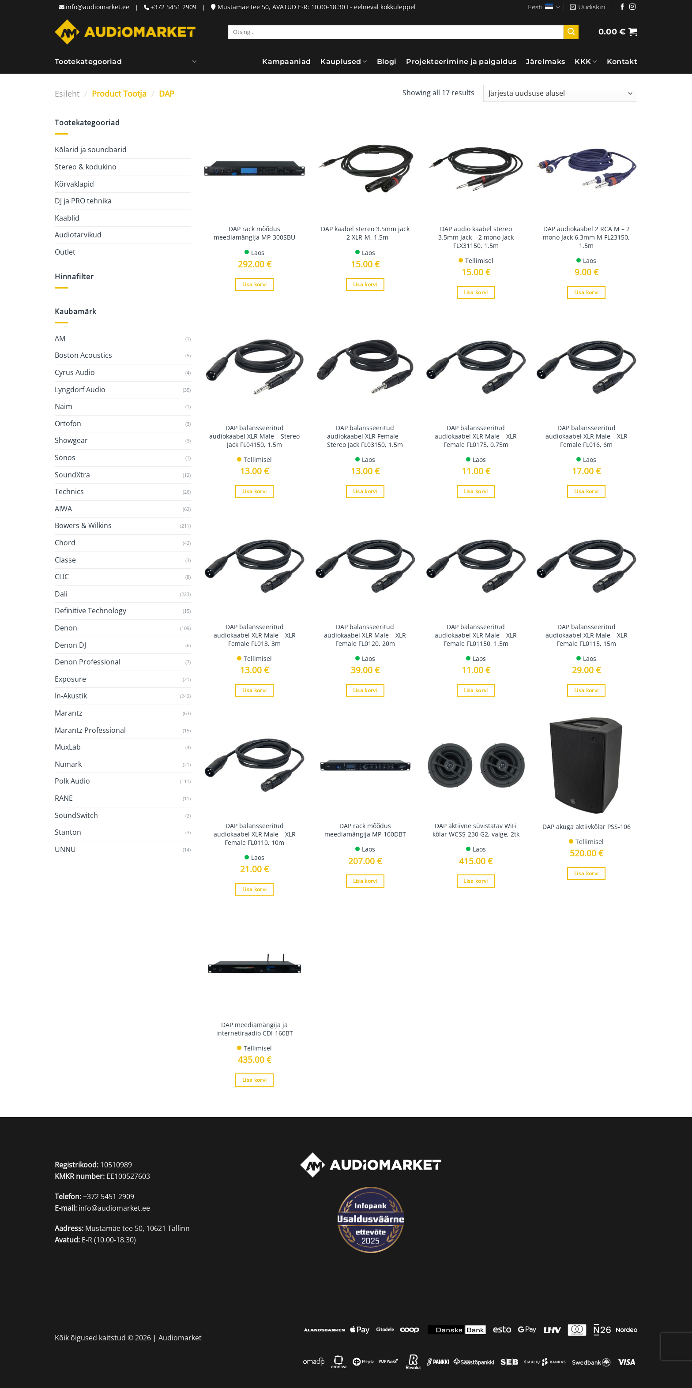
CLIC (62, 576)
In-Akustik (71, 696)
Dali (61, 594)
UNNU (65, 849)
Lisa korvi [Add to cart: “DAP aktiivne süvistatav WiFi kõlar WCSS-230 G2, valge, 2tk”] (475, 881)
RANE (64, 798)
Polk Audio (72, 781)
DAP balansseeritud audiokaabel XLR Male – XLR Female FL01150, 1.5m (476, 635)
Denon (66, 628)
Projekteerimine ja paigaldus (461, 61)
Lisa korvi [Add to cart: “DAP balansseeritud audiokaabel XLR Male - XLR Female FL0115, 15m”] (586, 690)
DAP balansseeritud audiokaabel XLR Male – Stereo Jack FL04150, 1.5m (254, 436)
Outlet (65, 252)
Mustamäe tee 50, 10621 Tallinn (137, 1228)
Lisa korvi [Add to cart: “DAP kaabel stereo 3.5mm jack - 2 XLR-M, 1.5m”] (365, 284)
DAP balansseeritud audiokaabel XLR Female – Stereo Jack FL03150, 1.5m (365, 436)
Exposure (70, 679)
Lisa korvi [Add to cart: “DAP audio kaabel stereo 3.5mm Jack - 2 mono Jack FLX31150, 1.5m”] (475, 292)
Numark (68, 764)
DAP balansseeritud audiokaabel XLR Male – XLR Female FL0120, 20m (365, 635)
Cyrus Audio (75, 372)
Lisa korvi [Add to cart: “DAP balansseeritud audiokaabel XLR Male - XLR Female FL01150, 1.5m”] (475, 690)
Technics (69, 491)
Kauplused (343, 61)
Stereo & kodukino (86, 167)
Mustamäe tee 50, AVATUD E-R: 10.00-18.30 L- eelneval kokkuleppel (313, 7)
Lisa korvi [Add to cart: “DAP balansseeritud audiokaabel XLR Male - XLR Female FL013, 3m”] (254, 690)
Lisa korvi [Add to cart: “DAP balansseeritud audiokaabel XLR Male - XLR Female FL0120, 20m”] (365, 690)
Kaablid (67, 218)
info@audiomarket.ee (97, 7)
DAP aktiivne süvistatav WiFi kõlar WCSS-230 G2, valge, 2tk (475, 830)
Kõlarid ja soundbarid (91, 149)
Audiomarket (180, 1338)
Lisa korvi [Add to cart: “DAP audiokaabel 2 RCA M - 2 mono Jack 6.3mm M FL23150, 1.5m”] (586, 292)
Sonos (65, 457)
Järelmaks (545, 61)
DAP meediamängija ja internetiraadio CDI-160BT (254, 1029)
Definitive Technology (90, 610)
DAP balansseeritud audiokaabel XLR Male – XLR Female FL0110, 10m (255, 834)
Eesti (544, 7)
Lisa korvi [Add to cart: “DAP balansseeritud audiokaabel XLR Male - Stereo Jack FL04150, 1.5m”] (254, 491)
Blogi (387, 61)
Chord (65, 543)
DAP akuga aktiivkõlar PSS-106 (586, 827)
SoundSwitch (76, 815)
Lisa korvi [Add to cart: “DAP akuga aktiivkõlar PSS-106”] (586, 873)
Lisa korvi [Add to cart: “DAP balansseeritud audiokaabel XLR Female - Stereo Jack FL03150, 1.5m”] (365, 491)
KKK (586, 61)
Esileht (67, 93)
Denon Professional (87, 662)
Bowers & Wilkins (83, 525)
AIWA (63, 509)
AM (60, 338)
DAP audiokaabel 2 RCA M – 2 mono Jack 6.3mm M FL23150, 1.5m (586, 237)
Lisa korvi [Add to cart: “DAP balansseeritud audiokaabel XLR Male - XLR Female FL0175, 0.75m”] (475, 491)
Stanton (68, 832)
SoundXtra (72, 475)
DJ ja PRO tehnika (83, 201)
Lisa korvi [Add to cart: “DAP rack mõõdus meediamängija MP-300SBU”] (254, 284)
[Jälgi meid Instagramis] (632, 7)
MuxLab (68, 747)
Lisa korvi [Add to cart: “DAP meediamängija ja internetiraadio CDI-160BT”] (254, 1080)
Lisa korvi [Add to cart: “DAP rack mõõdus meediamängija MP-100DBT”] (365, 881)
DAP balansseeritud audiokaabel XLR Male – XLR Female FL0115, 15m (586, 635)
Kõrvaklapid (74, 184)
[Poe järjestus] (560, 93)
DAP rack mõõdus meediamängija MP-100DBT (365, 830)
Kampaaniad (286, 61)
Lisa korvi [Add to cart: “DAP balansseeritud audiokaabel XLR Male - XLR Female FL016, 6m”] (586, 491)
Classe (65, 560)
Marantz (69, 713)
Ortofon (68, 423)
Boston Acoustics (83, 355)
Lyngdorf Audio (80, 389)
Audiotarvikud (78, 235)
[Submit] (571, 32)
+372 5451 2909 (173, 7)
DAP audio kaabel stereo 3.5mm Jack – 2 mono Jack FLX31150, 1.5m (476, 237)
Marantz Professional (90, 730)
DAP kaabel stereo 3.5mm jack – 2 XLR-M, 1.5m (365, 233)
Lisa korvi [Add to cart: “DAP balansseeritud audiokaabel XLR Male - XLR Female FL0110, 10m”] (254, 889)
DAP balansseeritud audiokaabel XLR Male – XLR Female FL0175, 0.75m (476, 436)
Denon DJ (70, 645)
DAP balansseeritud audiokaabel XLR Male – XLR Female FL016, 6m (586, 436)
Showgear (71, 440)
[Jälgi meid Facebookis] (622, 7)
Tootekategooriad (88, 61)
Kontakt (622, 61)
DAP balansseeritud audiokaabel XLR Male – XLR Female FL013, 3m (255, 635)
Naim (63, 406)
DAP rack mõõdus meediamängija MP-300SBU (254, 233)
